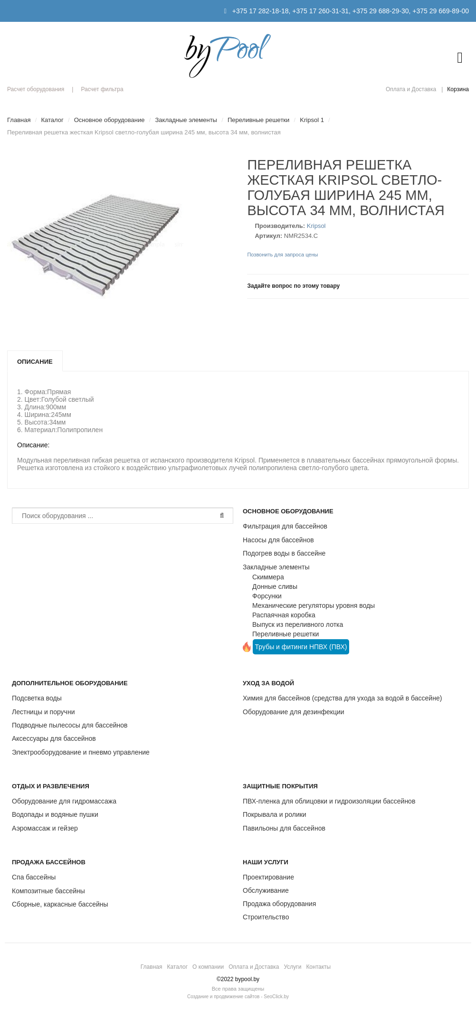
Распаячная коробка (283, 615)
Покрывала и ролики (274, 814)
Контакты (318, 967)
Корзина (458, 89)
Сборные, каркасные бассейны (60, 904)
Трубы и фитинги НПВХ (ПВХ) (301, 647)
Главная (151, 967)
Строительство (266, 917)
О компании (208, 967)
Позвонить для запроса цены (282, 254)
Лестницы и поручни (43, 712)
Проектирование (268, 877)
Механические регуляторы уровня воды (313, 605)
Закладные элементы (276, 567)
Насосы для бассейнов (278, 540)
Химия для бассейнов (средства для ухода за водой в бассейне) (342, 698)
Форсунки (267, 596)
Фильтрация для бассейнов (285, 526)
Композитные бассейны (48, 891)
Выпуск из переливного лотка (297, 624)
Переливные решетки (285, 634)
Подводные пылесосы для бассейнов (69, 725)
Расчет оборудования (35, 89)
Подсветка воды (37, 698)
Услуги (292, 967)
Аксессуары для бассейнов (54, 738)
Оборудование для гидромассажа (64, 801)
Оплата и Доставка (411, 89)
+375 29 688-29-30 (380, 11)
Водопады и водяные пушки (55, 814)
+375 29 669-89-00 (440, 11)
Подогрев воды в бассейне (284, 553)
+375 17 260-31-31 (320, 11)
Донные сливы (274, 586)
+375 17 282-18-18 (260, 11)
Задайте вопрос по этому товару (293, 286)
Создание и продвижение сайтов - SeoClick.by (238, 996)
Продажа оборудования (279, 904)
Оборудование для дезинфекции (293, 712)
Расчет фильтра (102, 89)
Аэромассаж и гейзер (45, 828)
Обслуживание (266, 890)
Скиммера (268, 577)
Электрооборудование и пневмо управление (81, 752)
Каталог (177, 967)
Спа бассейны (34, 877)
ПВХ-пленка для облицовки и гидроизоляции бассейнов (329, 801)
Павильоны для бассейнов (284, 828)
